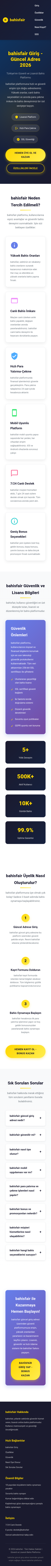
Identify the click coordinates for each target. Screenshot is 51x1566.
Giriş (37, 5)
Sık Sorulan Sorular (14, 1467)
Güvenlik (39, 20)
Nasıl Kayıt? (40, 27)
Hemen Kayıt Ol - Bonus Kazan (25, 1051)
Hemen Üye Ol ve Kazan (25, 154)
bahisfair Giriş (11, 1447)
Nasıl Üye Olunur (12, 1462)
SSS (37, 34)
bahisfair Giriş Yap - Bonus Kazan (25, 1369)
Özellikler (39, 12)
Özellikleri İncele (25, 168)
